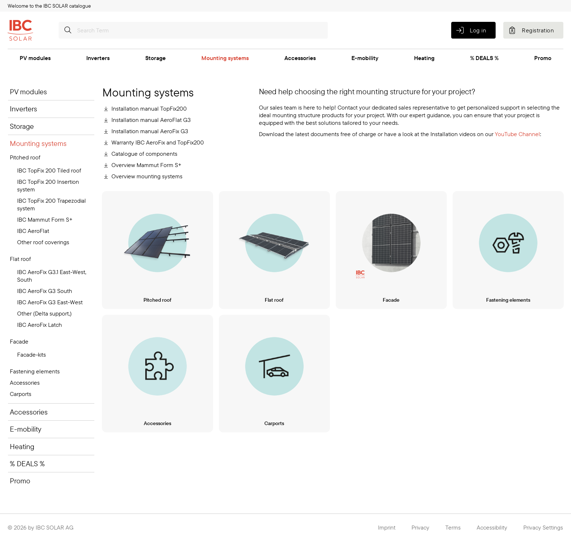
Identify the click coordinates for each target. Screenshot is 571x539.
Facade (19, 341)
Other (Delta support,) (44, 313)
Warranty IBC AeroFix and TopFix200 (157, 142)
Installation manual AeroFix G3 (149, 131)
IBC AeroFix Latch (39, 324)
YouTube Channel (517, 134)
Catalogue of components (144, 153)
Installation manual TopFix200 (149, 108)
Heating (424, 58)
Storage (155, 58)
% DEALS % (484, 58)
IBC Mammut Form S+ (44, 219)
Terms (453, 527)
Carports (20, 393)
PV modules (35, 58)
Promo (542, 58)
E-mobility (364, 58)
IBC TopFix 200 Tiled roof (49, 170)
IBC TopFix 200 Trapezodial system (51, 204)
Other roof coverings (43, 242)
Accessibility (492, 527)
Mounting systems (225, 58)
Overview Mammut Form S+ (146, 165)
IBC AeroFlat (33, 230)
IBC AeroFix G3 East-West (50, 302)
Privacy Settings (543, 527)
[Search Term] (193, 30)
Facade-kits (31, 354)
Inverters (98, 58)
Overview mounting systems (146, 176)
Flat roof (20, 258)
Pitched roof (25, 157)
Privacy (420, 527)
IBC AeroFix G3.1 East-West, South (51, 275)
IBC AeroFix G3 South (44, 290)
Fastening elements (35, 371)
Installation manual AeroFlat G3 (151, 119)
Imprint (386, 527)
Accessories (300, 58)
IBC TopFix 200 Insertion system (48, 185)
